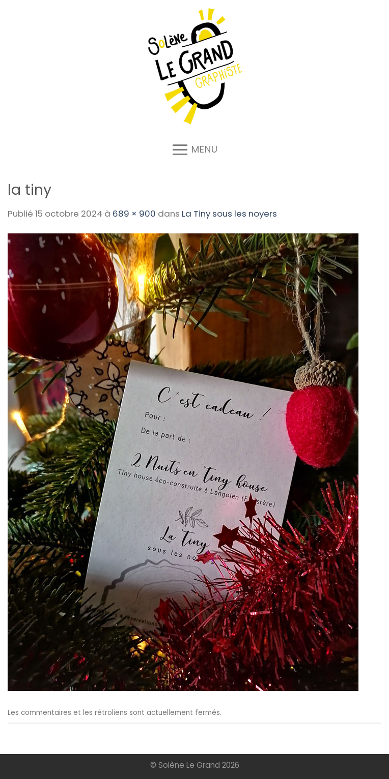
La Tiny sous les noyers (229, 213)
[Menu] (194, 149)
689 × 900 (134, 213)
